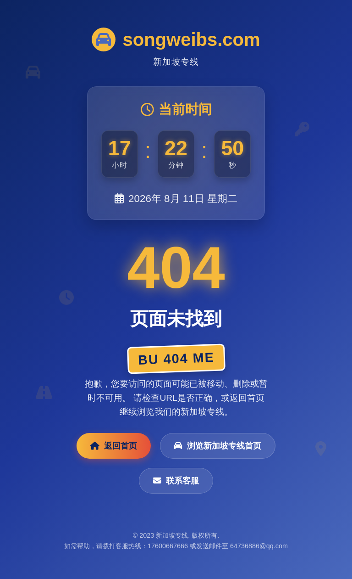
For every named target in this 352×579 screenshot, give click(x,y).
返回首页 (113, 445)
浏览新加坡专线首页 (217, 445)
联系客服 (176, 480)
